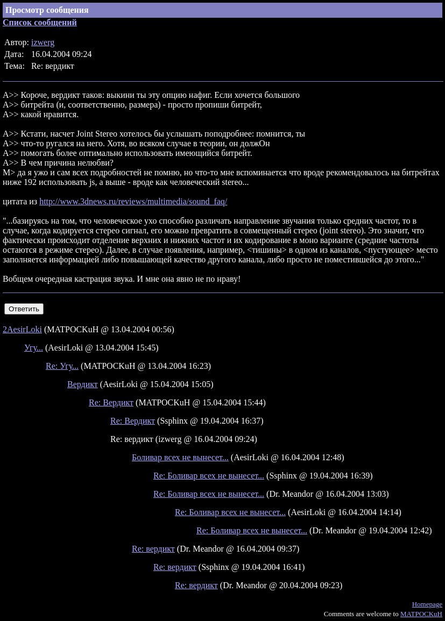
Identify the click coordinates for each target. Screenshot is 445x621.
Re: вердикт (153, 548)
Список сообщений (40, 22)
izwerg (42, 42)
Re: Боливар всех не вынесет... (208, 475)
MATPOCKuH (421, 614)
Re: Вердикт (111, 402)
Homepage (427, 604)
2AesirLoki (22, 329)
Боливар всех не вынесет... (180, 457)
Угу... (33, 347)
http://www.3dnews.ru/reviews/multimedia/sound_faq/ (133, 201)
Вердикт (82, 384)
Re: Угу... (62, 365)
